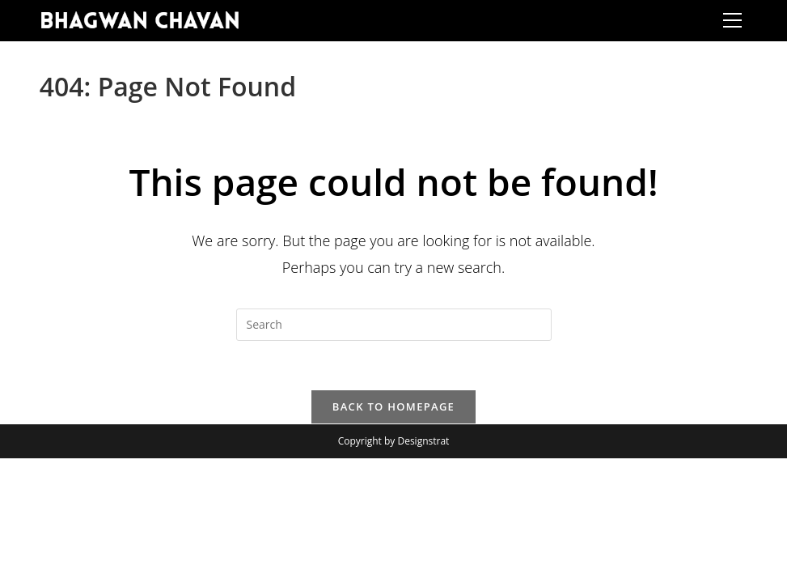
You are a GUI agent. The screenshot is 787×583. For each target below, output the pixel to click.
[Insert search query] (394, 325)
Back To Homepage (393, 406)
